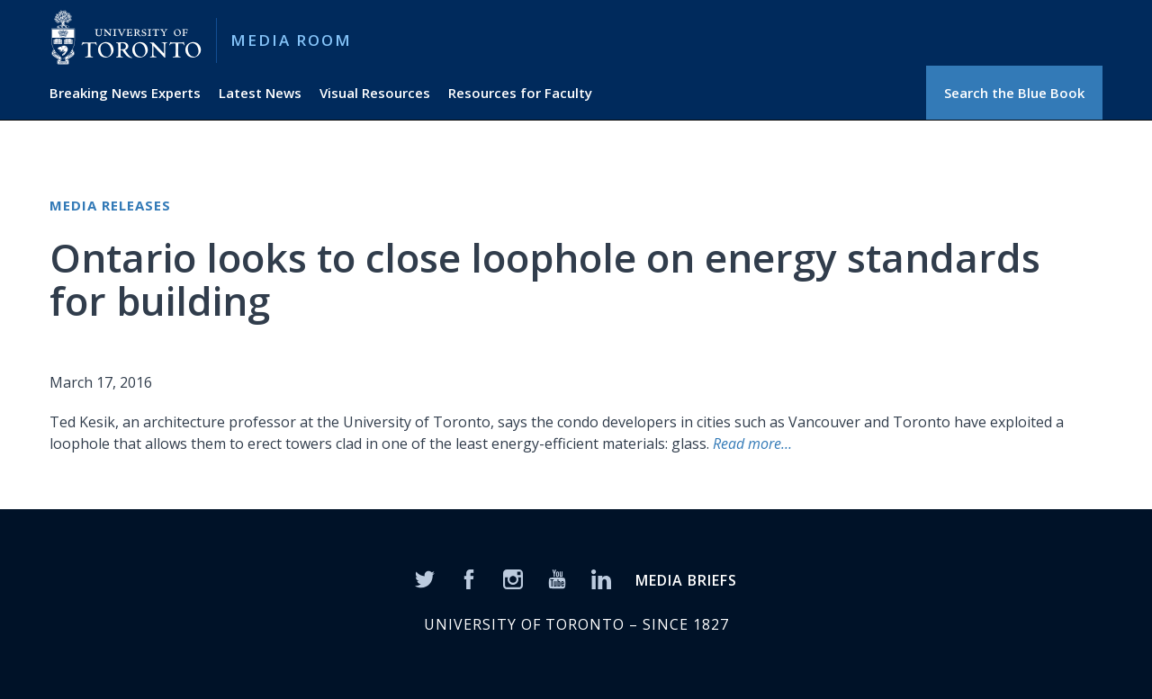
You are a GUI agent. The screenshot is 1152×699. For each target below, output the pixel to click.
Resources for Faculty (520, 93)
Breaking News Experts (125, 93)
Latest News (260, 93)
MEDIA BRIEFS (686, 580)
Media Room (291, 40)
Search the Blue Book (1014, 93)
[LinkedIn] (601, 577)
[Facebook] (469, 577)
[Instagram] (513, 577)
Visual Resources (375, 93)
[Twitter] (425, 577)
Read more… (752, 443)
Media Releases (110, 205)
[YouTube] (557, 577)
